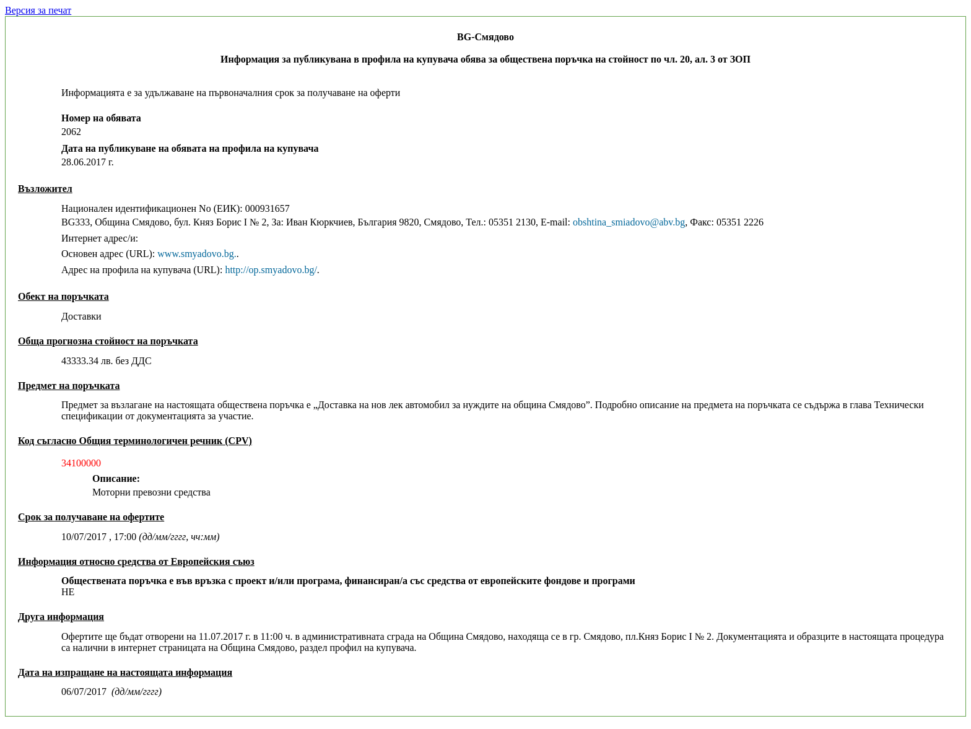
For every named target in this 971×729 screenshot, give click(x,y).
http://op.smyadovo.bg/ (270, 269)
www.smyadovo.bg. (196, 253)
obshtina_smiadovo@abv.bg (629, 222)
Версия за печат (38, 10)
